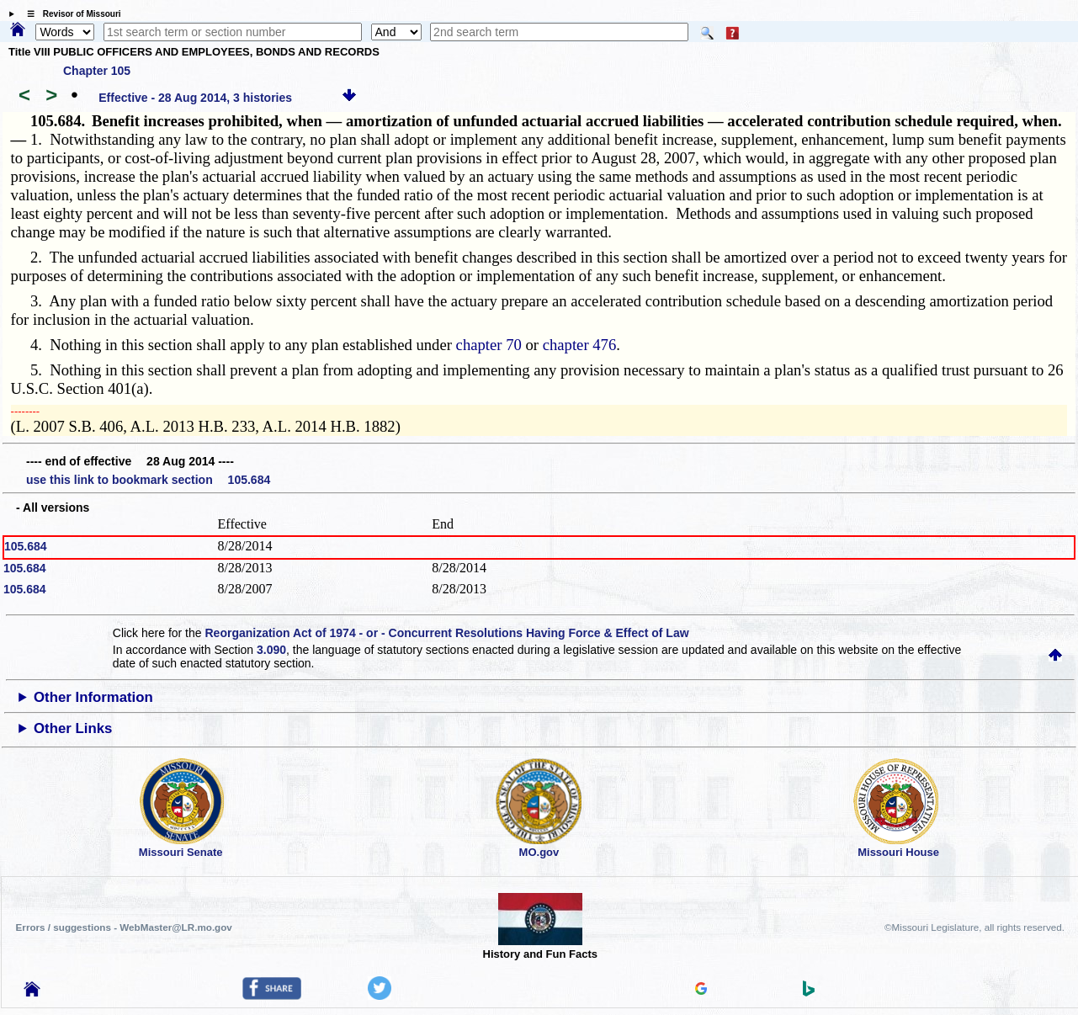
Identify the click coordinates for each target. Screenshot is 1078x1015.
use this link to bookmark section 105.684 (148, 479)
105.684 (25, 546)
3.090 (271, 649)
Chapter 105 (96, 70)
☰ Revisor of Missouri (70, 14)
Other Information (93, 697)
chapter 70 (489, 344)
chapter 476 (580, 344)
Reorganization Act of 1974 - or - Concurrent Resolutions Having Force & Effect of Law (446, 633)
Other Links (73, 728)
